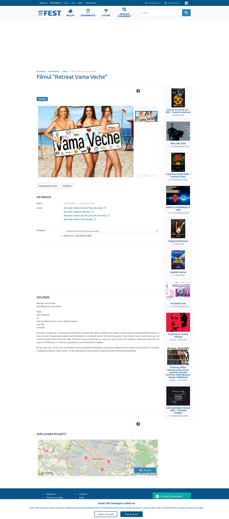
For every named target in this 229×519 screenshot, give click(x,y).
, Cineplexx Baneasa (77, 212)
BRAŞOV (43, 3)
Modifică (67, 186)
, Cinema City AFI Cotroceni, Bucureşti (85, 215)
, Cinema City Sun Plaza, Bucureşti (83, 208)
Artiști (81, 498)
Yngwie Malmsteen (178, 241)
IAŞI (73, 3)
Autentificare (172, 3)
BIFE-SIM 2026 (178, 143)
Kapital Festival (178, 272)
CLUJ (66, 3)
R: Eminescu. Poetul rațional (178, 335)
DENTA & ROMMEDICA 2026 (178, 208)
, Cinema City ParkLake (78, 219)
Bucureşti (41, 71)
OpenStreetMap (140, 474)
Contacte (83, 494)
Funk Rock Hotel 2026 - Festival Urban (178, 175)
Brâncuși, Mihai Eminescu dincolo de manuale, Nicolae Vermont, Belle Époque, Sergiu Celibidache (178, 372)
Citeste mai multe (106, 514)
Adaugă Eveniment (169, 496)
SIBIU (80, 3)
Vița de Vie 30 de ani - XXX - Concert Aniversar (178, 111)
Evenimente (54, 71)
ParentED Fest (178, 303)
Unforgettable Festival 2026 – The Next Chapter (178, 410)
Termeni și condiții (54, 498)
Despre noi (51, 494)
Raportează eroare (48, 186)
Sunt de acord (131, 514)
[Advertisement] (114, 43)
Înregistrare (152, 3)
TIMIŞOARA (91, 3)
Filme (65, 71)
